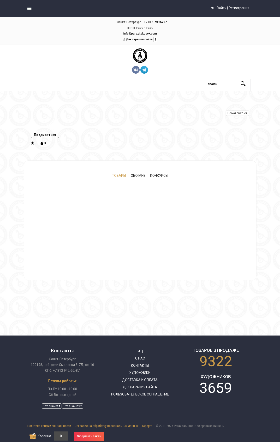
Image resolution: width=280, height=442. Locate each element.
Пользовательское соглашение (140, 394)
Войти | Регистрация (230, 8)
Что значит (51, 406)
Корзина (44, 436)
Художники (139, 373)
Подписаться (45, 135)
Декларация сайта (139, 39)
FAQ (140, 351)
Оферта (147, 426)
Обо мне (138, 175)
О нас (140, 358)
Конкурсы (159, 175)
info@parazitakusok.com (140, 33)
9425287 (161, 22)
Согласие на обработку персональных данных (106, 426)
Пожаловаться (237, 113)
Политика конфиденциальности (49, 426)
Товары (119, 175)
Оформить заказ (89, 436)
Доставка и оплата (140, 380)
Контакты (140, 365)
